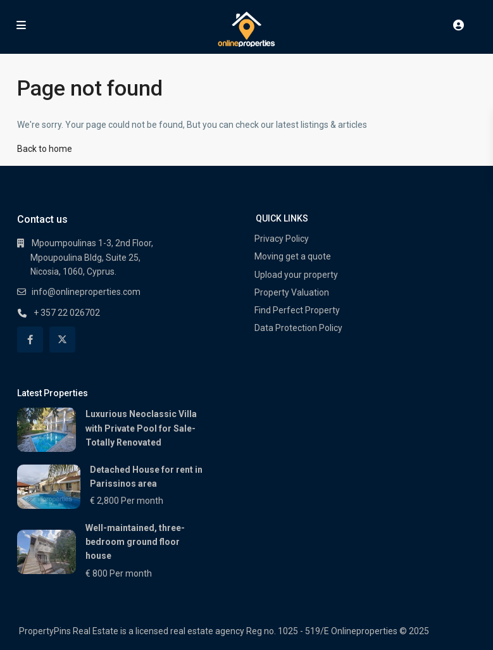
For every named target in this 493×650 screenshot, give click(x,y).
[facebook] (30, 340)
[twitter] (62, 340)
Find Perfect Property (297, 310)
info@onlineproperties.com (86, 292)
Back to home (44, 149)
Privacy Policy (281, 239)
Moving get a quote (292, 256)
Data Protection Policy (298, 328)
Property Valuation (291, 292)
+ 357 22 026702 (67, 313)
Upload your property (296, 275)
